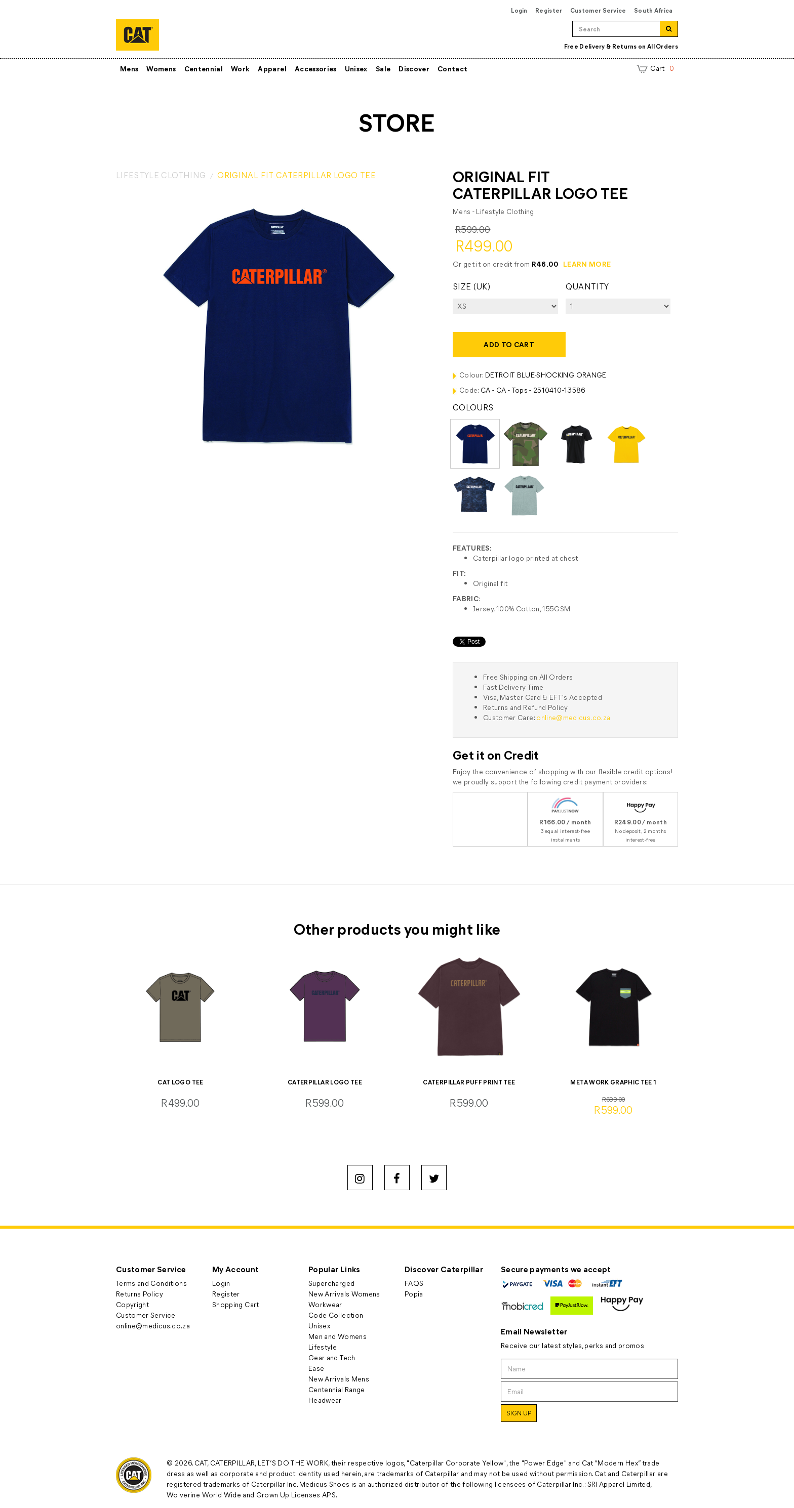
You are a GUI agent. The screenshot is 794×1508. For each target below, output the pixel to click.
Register (548, 10)
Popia (414, 1293)
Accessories (316, 68)
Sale (383, 68)
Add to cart (509, 344)
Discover (414, 68)
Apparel (272, 68)
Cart (655, 68)
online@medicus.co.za (573, 717)
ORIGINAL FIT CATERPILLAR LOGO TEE (296, 175)
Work (240, 68)
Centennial (203, 68)
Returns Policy (139, 1293)
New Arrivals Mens (338, 1379)
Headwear (325, 1400)
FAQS (414, 1283)
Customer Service (598, 10)
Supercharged (331, 1283)
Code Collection (335, 1315)
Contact (452, 68)
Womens (161, 68)
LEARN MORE (587, 264)
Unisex (356, 68)
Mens (129, 68)
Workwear (325, 1304)
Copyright (132, 1304)
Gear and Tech (331, 1357)
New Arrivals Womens (344, 1293)
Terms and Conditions (151, 1283)
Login (519, 10)
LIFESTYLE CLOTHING (161, 175)
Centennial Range (336, 1389)
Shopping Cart (235, 1304)
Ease (316, 1368)
